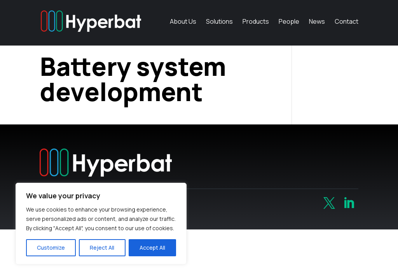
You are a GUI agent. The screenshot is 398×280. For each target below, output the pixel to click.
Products (256, 24)
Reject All (102, 247)
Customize (51, 247)
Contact (346, 24)
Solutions (219, 24)
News (317, 24)
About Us (183, 24)
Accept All (152, 247)
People (289, 24)
